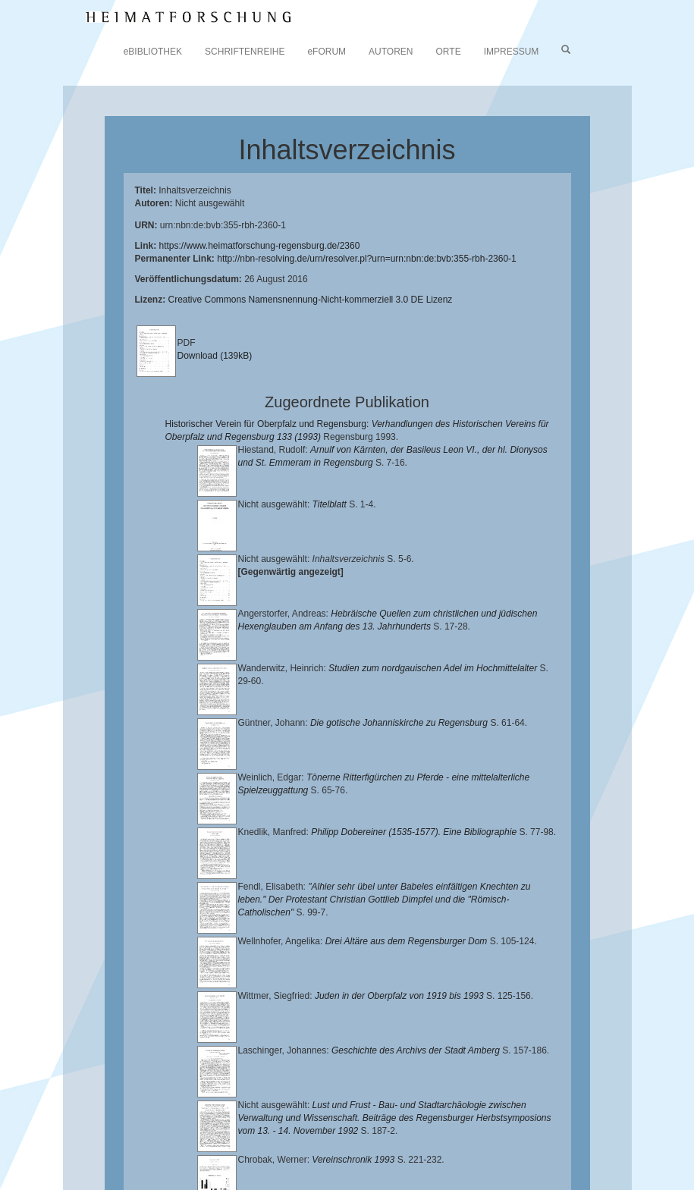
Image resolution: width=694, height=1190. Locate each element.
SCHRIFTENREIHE (244, 51)
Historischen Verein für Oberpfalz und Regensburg (415, 1133)
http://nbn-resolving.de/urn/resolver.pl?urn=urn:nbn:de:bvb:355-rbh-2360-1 (367, 258)
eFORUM (326, 51)
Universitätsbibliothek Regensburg (435, 1121)
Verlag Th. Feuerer (461, 1145)
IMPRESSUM (511, 51)
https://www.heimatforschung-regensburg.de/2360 (259, 245)
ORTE (448, 51)
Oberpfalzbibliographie (294, 1156)
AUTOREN (391, 51)
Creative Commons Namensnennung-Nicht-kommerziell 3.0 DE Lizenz (310, 299)
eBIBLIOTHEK (153, 51)
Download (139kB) (215, 355)
